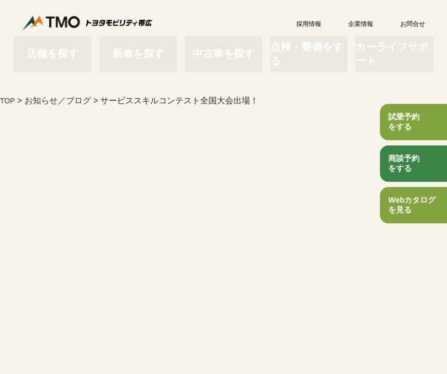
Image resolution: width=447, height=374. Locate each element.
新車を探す (143, 47)
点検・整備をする (304, 47)
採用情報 (296, 24)
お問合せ (400, 24)
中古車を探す (223, 47)
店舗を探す (62, 47)
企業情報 (348, 24)
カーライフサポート (385, 47)
